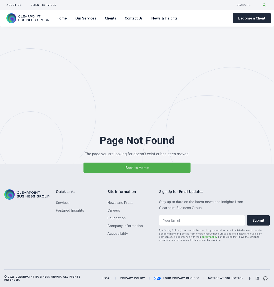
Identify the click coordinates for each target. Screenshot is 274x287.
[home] (27, 18)
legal (106, 278)
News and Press (120, 202)
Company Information (125, 226)
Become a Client (251, 18)
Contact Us (134, 18)
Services (63, 202)
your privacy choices (181, 278)
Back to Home (137, 168)
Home (62, 18)
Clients (110, 18)
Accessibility (117, 233)
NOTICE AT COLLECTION (226, 278)
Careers (113, 210)
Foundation (116, 218)
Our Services (85, 18)
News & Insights (164, 18)
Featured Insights (70, 210)
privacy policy (209, 237)
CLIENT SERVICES (43, 4)
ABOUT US (14, 4)
